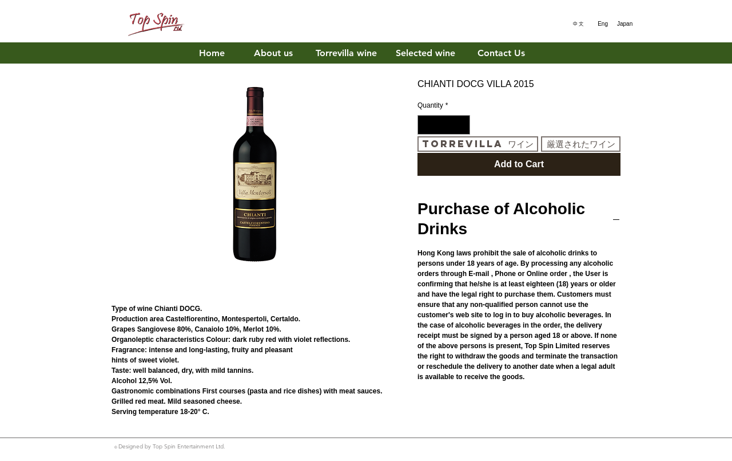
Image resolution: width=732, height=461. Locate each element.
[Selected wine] (425, 54)
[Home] (211, 54)
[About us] (273, 54)
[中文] (576, 24)
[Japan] (624, 24)
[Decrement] (425, 125)
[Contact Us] (501, 54)
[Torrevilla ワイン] (477, 144)
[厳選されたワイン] (580, 144)
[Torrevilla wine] (346, 54)
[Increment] (462, 125)
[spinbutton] (444, 125)
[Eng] (600, 24)
